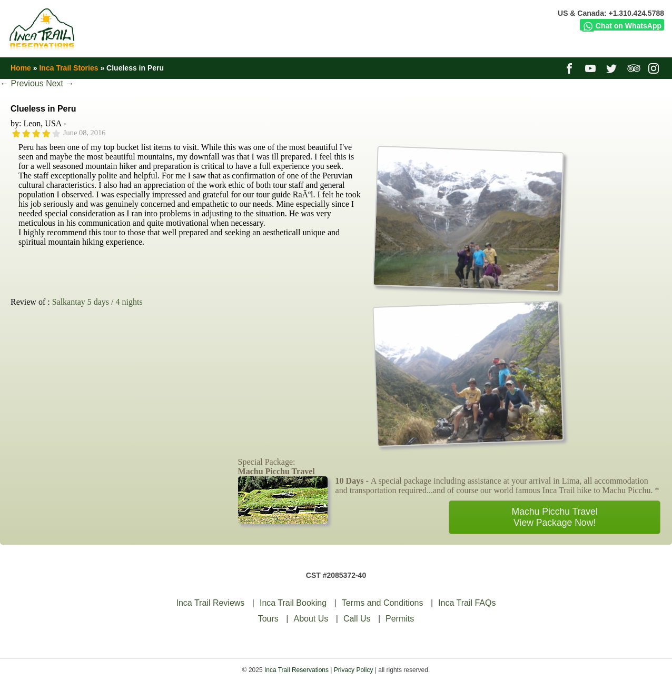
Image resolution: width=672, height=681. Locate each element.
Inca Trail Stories (68, 68)
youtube (591, 68)
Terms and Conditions (382, 602)
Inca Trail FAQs (467, 602)
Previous (22, 83)
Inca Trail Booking (293, 602)
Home (21, 68)
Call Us (357, 618)
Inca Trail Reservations (296, 670)
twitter (612, 68)
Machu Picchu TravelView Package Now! (555, 517)
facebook (570, 68)
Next (60, 83)
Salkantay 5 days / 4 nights (97, 301)
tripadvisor (633, 68)
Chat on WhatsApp (621, 26)
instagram (654, 68)
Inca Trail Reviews (210, 602)
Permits (400, 618)
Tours (268, 618)
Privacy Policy (353, 670)
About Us (310, 618)
